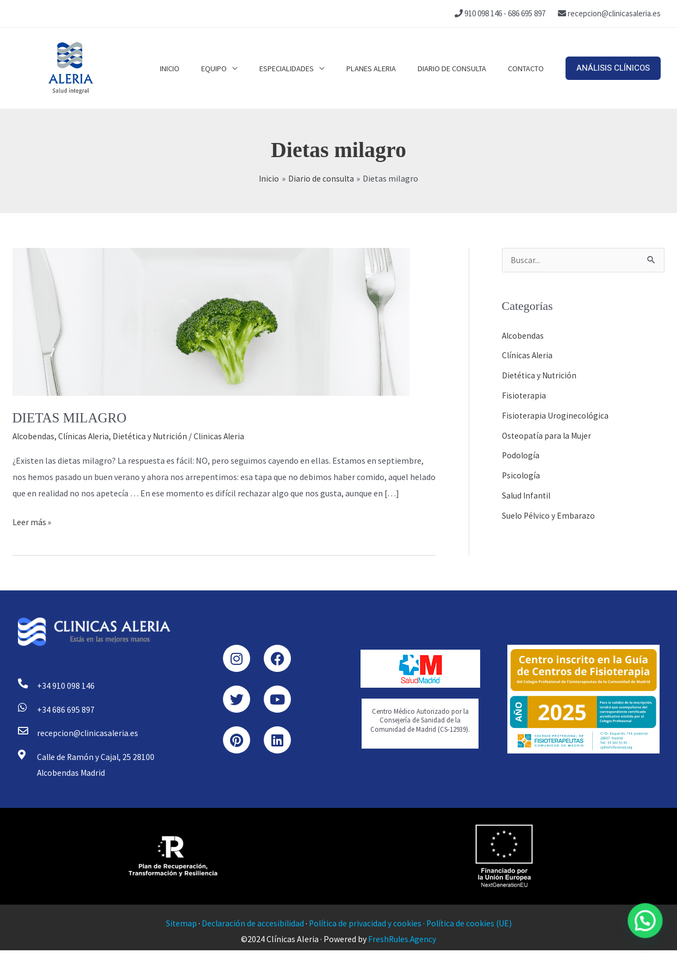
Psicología (521, 473)
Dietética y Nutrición (153, 436)
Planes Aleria (384, 68)
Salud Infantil (527, 492)
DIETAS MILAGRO (72, 418)
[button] (613, 68)
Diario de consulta (460, 68)
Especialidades (305, 68)
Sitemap (179, 925)
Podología (521, 453)
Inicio (199, 68)
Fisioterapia (524, 394)
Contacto (528, 68)
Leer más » (32, 520)
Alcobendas (34, 436)
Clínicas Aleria (85, 436)
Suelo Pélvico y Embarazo (549, 512)
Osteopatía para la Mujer (548, 433)
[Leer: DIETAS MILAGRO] (211, 320)
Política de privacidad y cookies (365, 925)
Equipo (238, 68)
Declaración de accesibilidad (251, 925)
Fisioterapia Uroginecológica (556, 414)
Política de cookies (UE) (470, 925)
